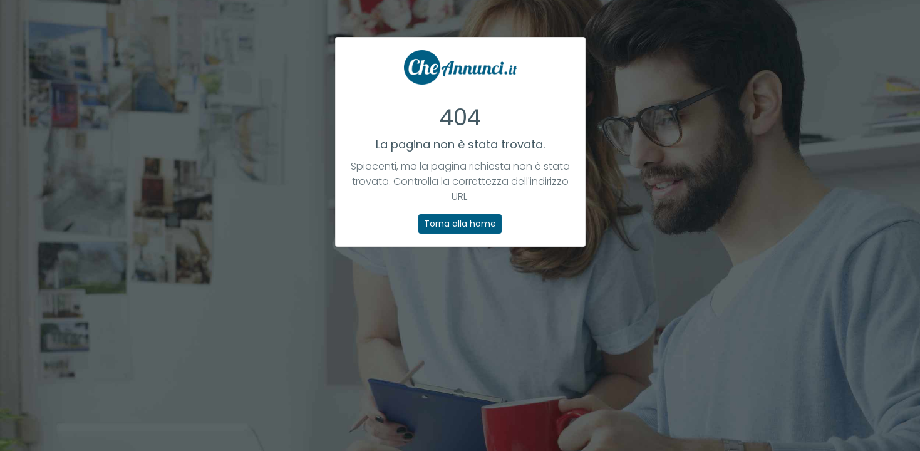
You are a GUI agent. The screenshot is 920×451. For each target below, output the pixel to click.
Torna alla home (460, 223)
